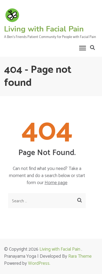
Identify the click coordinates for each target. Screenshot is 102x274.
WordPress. (39, 263)
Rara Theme (80, 256)
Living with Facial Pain (44, 29)
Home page (56, 183)
